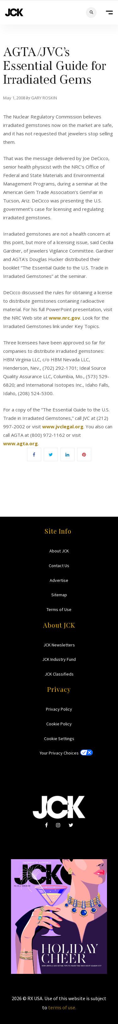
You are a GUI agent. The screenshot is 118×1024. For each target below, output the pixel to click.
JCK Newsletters (59, 645)
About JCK (59, 551)
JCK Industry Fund (59, 659)
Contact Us (59, 565)
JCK (14, 12)
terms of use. (62, 1007)
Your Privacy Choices (59, 753)
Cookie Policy (59, 724)
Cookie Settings (59, 738)
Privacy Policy (59, 709)
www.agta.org (20, 443)
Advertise (59, 580)
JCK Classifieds (59, 674)
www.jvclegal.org (62, 426)
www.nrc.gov (64, 318)
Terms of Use (59, 609)
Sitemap (59, 595)
